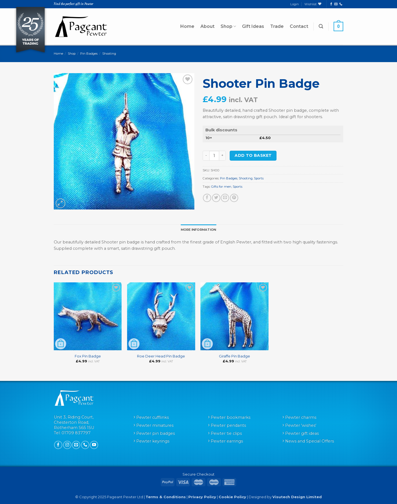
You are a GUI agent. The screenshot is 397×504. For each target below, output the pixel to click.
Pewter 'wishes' (300, 425)
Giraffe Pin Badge (234, 356)
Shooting (109, 53)
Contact (299, 26)
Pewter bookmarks (230, 417)
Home (187, 26)
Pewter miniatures (154, 425)
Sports (259, 178)
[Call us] (340, 4)
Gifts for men (221, 187)
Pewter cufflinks (152, 417)
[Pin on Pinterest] (234, 198)
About (207, 26)
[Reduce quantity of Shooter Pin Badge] (206, 156)
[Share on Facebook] (207, 198)
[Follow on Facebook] (331, 4)
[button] (321, 26)
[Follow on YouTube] (94, 445)
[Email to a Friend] (225, 198)
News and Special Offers (309, 441)
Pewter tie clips (226, 433)
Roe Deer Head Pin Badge (161, 356)
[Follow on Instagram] (67, 445)
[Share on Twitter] (216, 198)
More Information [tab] (198, 230)
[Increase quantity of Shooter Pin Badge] (222, 156)
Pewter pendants (228, 425)
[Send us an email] (335, 4)
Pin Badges (89, 53)
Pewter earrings (227, 441)
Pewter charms (300, 417)
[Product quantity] (214, 156)
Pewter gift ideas (302, 433)
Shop (228, 26)
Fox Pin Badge (88, 356)
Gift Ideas (253, 26)
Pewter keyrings (152, 441)
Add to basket (253, 155)
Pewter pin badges (155, 433)
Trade (277, 26)
